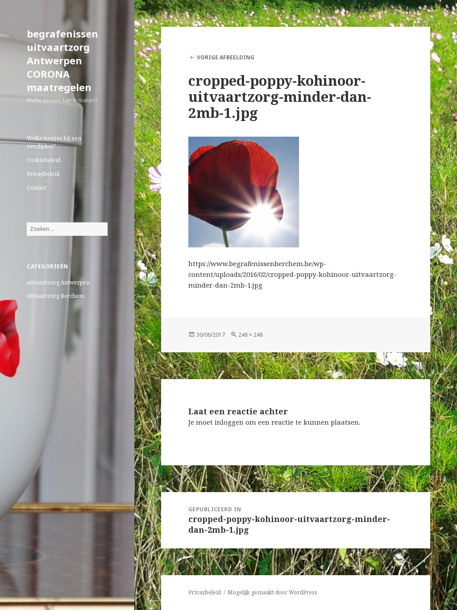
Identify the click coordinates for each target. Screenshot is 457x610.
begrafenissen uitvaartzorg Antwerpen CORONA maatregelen (62, 60)
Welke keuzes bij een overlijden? (54, 142)
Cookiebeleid (43, 160)
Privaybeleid (43, 174)
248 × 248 (250, 334)
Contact (36, 188)
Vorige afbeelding (225, 57)
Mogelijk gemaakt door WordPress (272, 592)
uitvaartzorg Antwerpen (58, 282)
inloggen (229, 422)
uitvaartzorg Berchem (55, 296)
